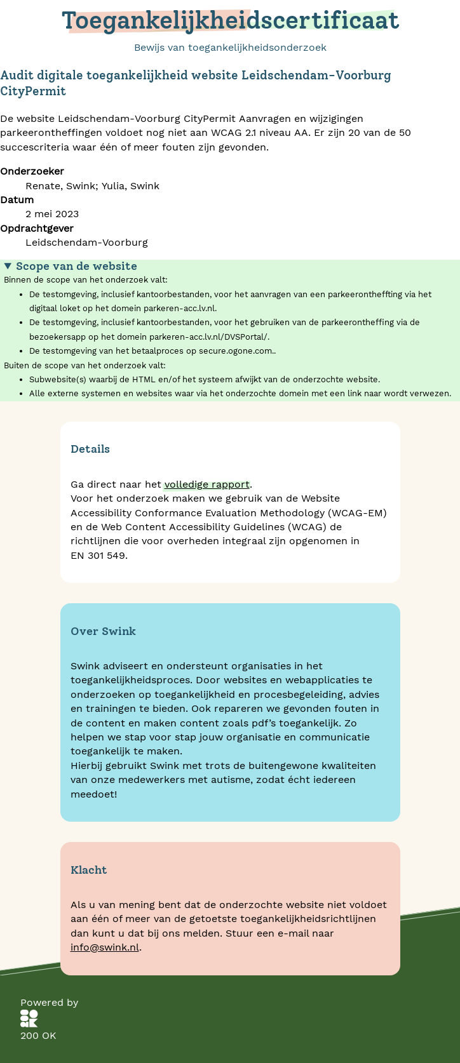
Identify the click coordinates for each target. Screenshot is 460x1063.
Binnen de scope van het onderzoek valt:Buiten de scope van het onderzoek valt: (230, 330)
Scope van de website (76, 266)
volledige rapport (207, 484)
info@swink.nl (105, 947)
